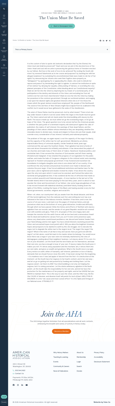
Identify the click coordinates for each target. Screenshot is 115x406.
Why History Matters (60, 352)
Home (15, 40)
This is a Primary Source (23, 49)
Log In (4, 396)
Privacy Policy (99, 352)
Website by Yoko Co (102, 402)
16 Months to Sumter (24, 40)
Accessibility (98, 357)
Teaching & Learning (60, 357)
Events (55, 362)
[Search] (4, 9)
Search (79, 366)
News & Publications (60, 371)
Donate (4, 402)
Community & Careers (61, 366)
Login (79, 362)
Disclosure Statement (102, 362)
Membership (81, 357)
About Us (80, 352)
